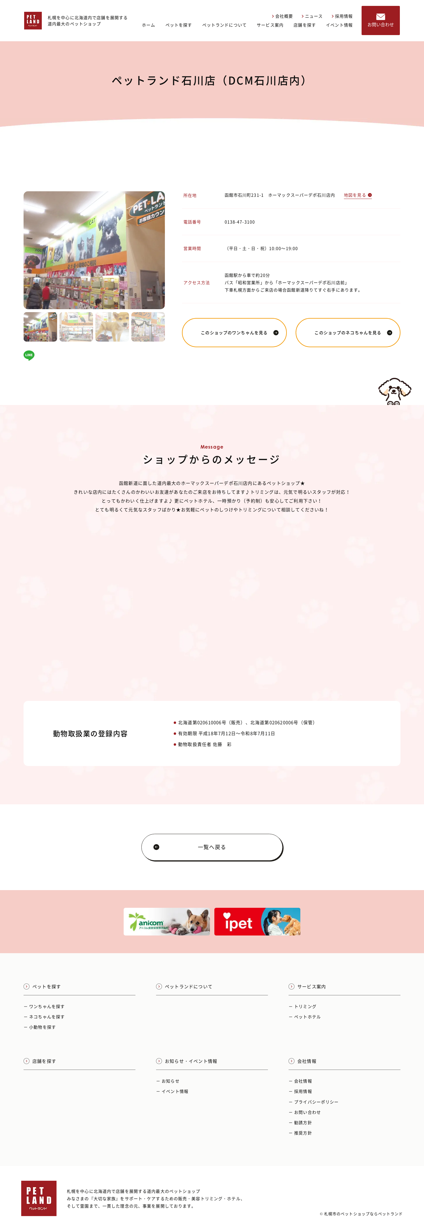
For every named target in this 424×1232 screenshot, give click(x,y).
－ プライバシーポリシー (314, 1102)
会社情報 (303, 1061)
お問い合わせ (381, 20)
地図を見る (358, 195)
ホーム (148, 25)
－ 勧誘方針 (300, 1122)
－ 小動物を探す (40, 1027)
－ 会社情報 (300, 1081)
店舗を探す (305, 25)
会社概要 (282, 16)
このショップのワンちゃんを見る (240, 332)
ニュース (312, 16)
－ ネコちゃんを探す (44, 1016)
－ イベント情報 (172, 1091)
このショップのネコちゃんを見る (353, 332)
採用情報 (342, 16)
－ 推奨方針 (300, 1133)
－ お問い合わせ (305, 1112)
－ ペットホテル (305, 1016)
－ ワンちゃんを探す (44, 1006)
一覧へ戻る (189, 847)
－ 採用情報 (300, 1091)
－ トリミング (303, 1006)
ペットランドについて (224, 25)
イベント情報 (339, 25)
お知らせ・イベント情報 (186, 1061)
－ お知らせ (168, 1081)
